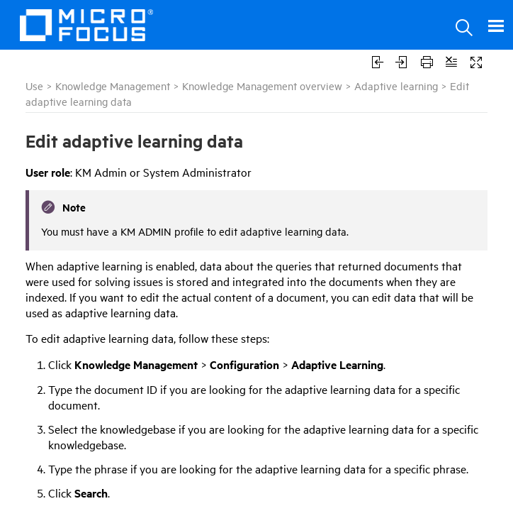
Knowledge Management (112, 85)
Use (34, 85)
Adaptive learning (396, 85)
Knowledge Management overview (262, 85)
